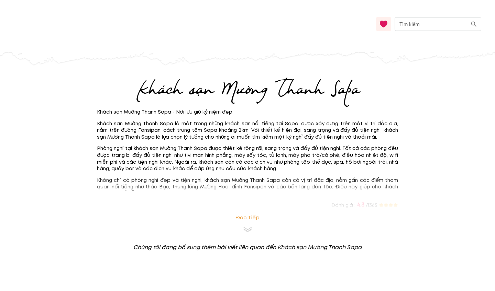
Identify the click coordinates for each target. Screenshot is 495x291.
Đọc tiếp (248, 217)
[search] (474, 24)
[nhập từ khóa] (430, 24)
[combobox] (438, 24)
